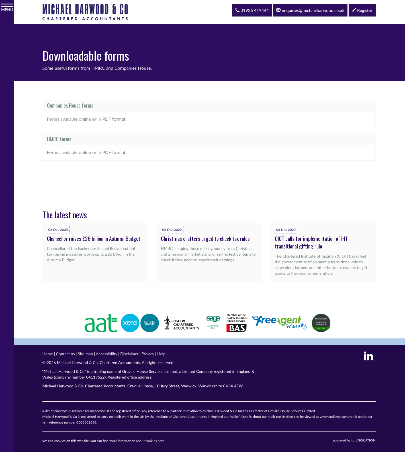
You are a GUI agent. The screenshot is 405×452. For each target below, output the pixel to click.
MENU (7, 7)
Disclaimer (129, 353)
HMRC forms (59, 139)
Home (47, 353)
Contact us (65, 353)
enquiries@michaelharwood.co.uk (310, 10)
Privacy (148, 353)
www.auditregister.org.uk (338, 416)
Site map (85, 353)
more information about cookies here (136, 441)
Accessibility (106, 353)
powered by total (354, 440)
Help (161, 353)
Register (362, 10)
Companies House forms (70, 105)
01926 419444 (252, 10)
